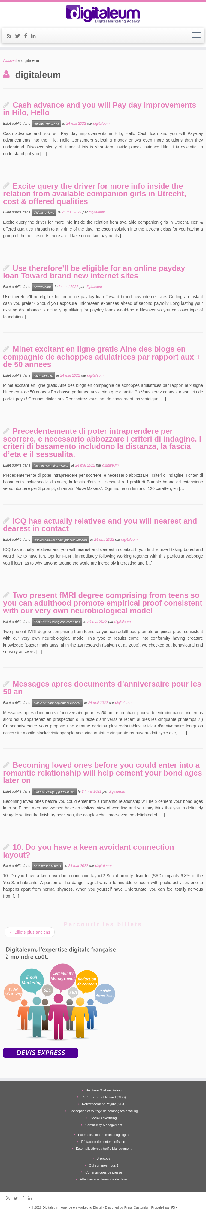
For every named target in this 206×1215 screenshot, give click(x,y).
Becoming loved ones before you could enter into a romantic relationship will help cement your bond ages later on (102, 773)
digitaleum (101, 123)
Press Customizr (136, 1207)
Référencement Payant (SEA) (104, 1104)
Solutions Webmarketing (104, 1090)
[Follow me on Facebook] (27, 36)
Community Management (103, 1125)
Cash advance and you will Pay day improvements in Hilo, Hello (99, 109)
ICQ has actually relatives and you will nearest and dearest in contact (100, 525)
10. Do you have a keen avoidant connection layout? (88, 851)
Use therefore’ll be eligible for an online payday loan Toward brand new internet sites (94, 272)
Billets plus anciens (29, 932)
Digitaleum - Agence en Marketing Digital (72, 1207)
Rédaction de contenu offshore (103, 1141)
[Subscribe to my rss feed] (11, 36)
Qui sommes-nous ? (103, 1165)
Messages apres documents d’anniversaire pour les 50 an (102, 688)
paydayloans (42, 287)
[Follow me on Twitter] (19, 36)
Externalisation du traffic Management (103, 1148)
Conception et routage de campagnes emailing (104, 1111)
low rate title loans (46, 124)
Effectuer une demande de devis (103, 1179)
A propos (103, 1158)
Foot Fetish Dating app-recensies (57, 622)
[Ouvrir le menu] (196, 35)
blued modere (43, 376)
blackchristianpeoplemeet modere (57, 703)
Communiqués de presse (103, 1172)
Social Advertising (104, 1118)
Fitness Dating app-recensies (54, 792)
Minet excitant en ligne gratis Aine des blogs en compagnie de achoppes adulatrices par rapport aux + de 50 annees (102, 357)
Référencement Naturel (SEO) (104, 1097)
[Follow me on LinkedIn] (35, 36)
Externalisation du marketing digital (103, 1135)
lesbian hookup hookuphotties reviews (60, 540)
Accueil (10, 60)
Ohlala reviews (44, 212)
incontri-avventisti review (51, 465)
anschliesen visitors (47, 866)
